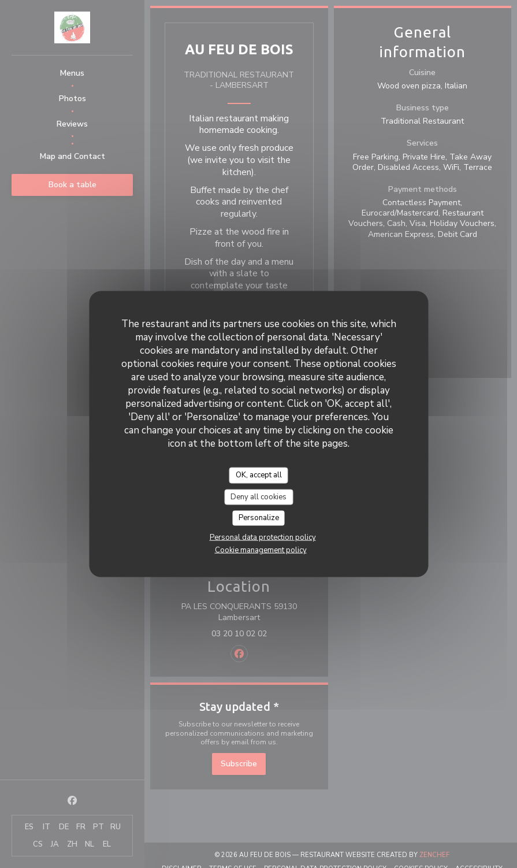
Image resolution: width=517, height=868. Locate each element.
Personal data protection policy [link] (263, 537)
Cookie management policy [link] (261, 549)
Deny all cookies (258, 496)
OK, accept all (259, 475)
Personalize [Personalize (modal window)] (259, 518)
